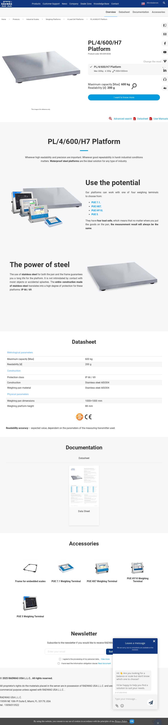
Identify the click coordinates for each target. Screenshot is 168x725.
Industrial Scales (32, 19)
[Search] (164, 3)
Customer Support (51, 4)
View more (105, 659)
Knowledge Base (101, 4)
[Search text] (154, 3)
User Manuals (161, 118)
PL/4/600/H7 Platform (98, 19)
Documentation (141, 12)
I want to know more (124, 97)
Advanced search (123, 118)
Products (16, 19)
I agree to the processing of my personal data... (81, 659)
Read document (104, 663)
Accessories (158, 12)
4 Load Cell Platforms (75, 19)
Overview (111, 12)
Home (3, 19)
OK (132, 721)
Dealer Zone (86, 4)
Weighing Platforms (53, 19)
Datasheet (124, 12)
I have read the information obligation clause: (86, 663)
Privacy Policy (121, 721)
